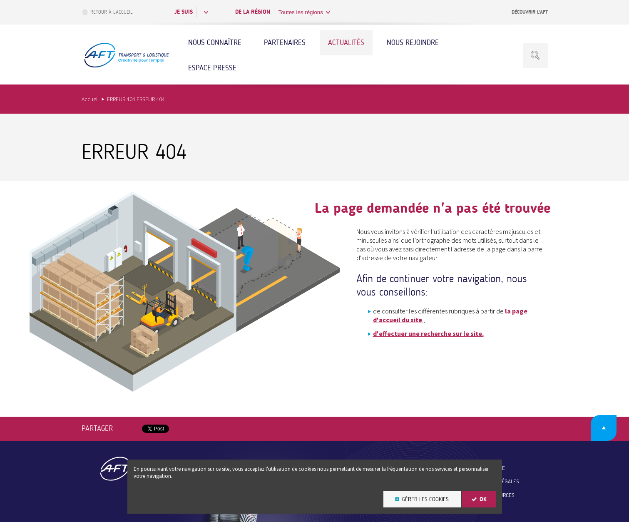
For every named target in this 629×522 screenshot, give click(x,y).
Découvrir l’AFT (530, 12)
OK (483, 499)
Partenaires (285, 42)
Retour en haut (604, 428)
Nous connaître (214, 42)
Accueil (90, 99)
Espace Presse (212, 67)
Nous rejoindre (413, 42)
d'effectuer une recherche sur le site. (428, 333)
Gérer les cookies (425, 499)
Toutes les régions (300, 12)
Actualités (346, 42)
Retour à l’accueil (107, 12)
